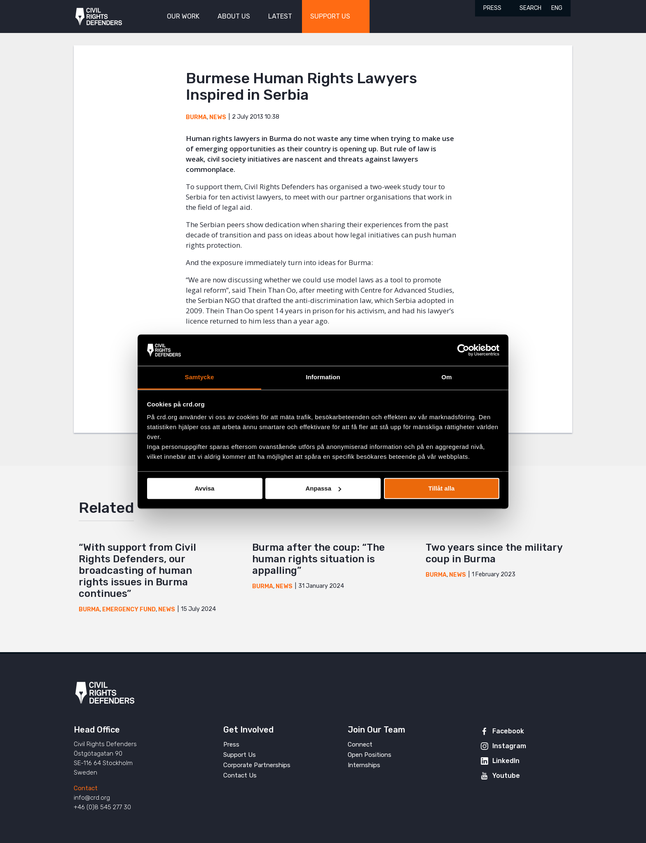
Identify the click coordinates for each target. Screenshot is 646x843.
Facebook (508, 731)
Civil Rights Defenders (98, 16)
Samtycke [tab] (199, 377)
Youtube (506, 776)
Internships (364, 765)
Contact (86, 788)
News (217, 117)
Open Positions (369, 754)
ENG (556, 8)
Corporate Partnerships (256, 765)
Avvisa (205, 488)
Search (530, 8)
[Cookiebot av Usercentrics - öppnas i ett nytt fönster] (463, 350)
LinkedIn (506, 761)
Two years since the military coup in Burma (494, 553)
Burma (196, 117)
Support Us (239, 754)
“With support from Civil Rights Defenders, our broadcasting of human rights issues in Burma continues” (137, 570)
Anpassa (323, 488)
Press (492, 8)
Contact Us (240, 775)
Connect (360, 744)
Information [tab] (323, 377)
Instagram (509, 746)
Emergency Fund (129, 609)
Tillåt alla (441, 488)
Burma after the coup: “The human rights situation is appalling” (318, 559)
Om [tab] (446, 377)
